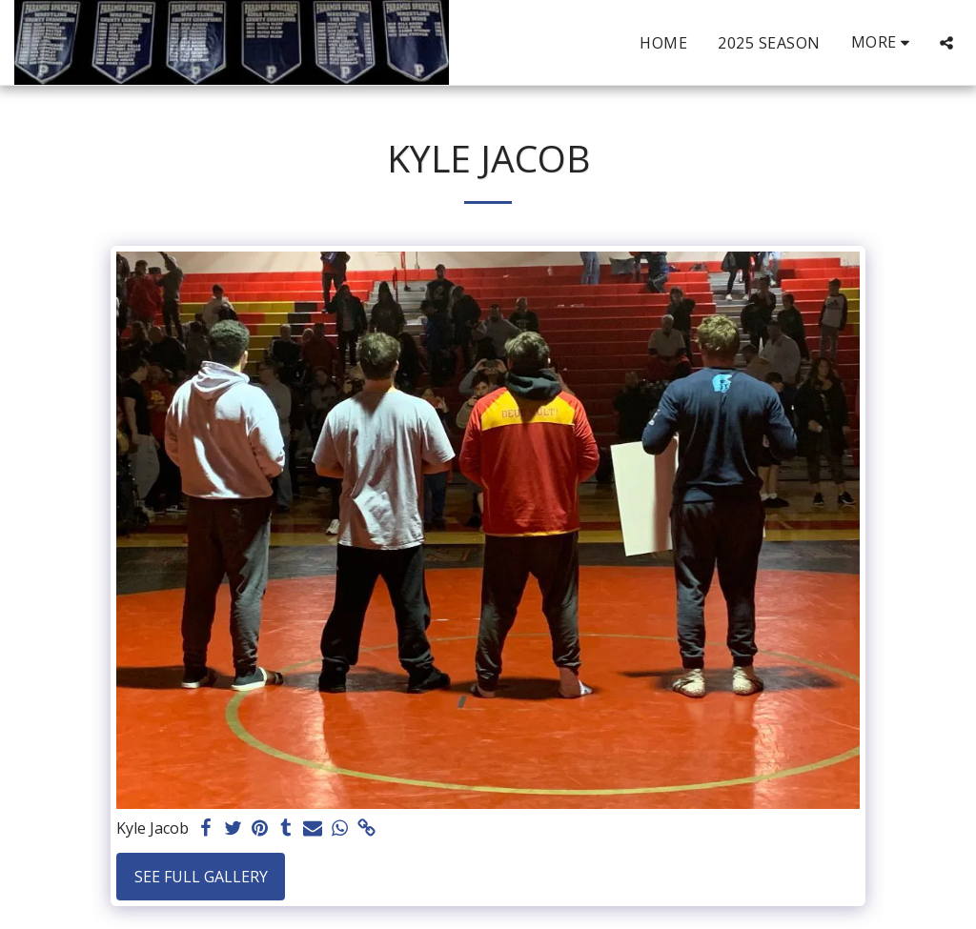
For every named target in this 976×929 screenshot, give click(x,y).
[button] (946, 42)
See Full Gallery (201, 876)
